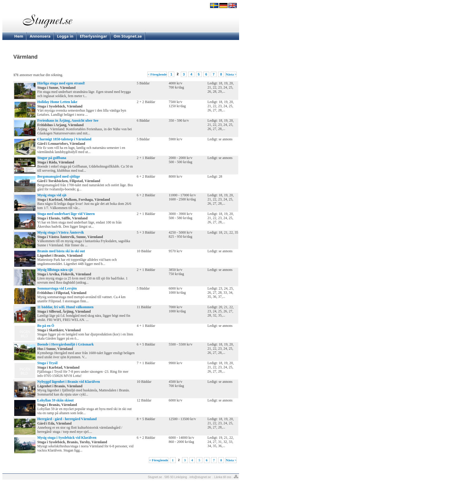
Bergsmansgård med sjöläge (58, 176)
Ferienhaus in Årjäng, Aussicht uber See (67, 120)
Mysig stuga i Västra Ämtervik (60, 232)
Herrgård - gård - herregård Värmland (67, 419)
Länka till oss (222, 477)
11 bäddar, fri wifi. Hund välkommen (65, 307)
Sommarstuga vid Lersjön (57, 288)
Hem (18, 36)
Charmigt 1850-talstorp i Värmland (64, 139)
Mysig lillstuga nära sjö (55, 270)
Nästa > (231, 74)
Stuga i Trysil (47, 363)
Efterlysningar (93, 36)
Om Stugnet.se (128, 36)
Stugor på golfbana (51, 158)
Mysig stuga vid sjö (51, 195)
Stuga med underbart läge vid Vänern (66, 214)
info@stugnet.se (200, 477)
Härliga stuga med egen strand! (61, 83)
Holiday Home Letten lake (57, 102)
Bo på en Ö (45, 326)
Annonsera (40, 36)
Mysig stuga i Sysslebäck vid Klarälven (66, 438)
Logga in (65, 36)
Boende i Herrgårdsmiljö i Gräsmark (65, 344)
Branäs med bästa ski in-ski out (61, 251)
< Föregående (157, 74)
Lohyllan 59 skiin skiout (55, 400)
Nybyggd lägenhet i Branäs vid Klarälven (68, 382)
